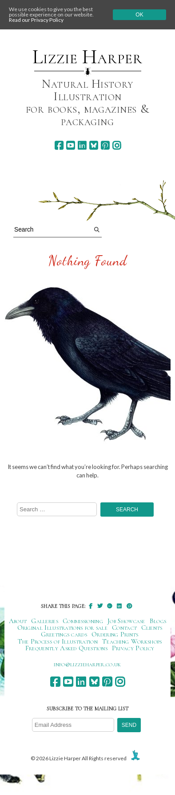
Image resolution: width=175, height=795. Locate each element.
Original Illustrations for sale (62, 628)
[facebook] (59, 145)
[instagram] (116, 145)
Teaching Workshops (132, 641)
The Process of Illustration (58, 641)
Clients (151, 628)
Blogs (158, 621)
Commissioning (83, 621)
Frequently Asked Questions (66, 648)
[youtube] (70, 145)
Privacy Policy (133, 648)
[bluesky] (93, 145)
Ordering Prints (115, 634)
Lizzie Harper (87, 57)
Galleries (44, 621)
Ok (139, 15)
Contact (124, 628)
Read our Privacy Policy (36, 19)
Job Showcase (126, 621)
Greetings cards (64, 634)
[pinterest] (105, 145)
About (18, 621)
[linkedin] (82, 145)
